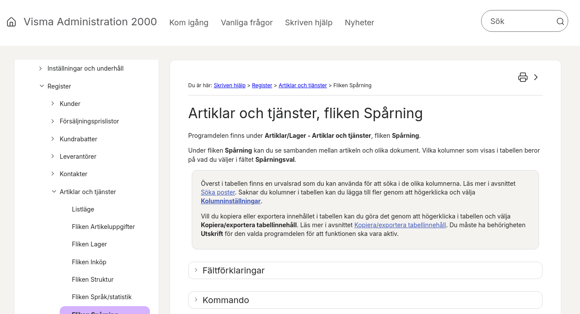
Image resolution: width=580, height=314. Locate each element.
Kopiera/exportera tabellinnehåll (400, 225)
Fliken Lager (89, 244)
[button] (560, 21)
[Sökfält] (524, 21)
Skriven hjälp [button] (308, 22)
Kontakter (68, 174)
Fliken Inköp (89, 262)
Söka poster (218, 192)
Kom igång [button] (188, 22)
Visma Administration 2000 (90, 21)
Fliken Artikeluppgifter (103, 226)
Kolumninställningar (231, 201)
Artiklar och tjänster (82, 192)
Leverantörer (72, 156)
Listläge (83, 209)
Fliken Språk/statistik (102, 296)
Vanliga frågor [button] (247, 22)
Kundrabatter (72, 139)
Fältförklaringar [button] (234, 270)
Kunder (64, 104)
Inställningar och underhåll (80, 68)
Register (53, 86)
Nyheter (359, 22)
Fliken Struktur (93, 279)
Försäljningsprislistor (83, 121)
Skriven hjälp (230, 85)
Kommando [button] (226, 300)
